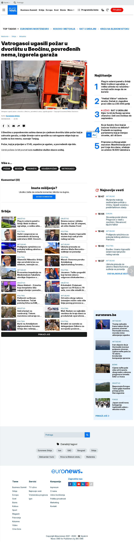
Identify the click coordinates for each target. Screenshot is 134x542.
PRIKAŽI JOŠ (103, 416)
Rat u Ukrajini (87, 29)
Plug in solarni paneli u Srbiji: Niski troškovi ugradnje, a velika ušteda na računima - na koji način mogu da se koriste (29, 223)
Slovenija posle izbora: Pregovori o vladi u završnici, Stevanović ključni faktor (116, 221)
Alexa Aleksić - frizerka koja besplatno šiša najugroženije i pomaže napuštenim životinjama (29, 287)
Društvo (21, 219)
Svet (56, 10)
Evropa (49, 10)
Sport (14, 510)
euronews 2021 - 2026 (66, 536)
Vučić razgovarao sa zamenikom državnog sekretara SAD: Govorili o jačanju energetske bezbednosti (29, 236)
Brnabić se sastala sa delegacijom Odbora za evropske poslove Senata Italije (72, 326)
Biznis (63, 10)
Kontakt (53, 506)
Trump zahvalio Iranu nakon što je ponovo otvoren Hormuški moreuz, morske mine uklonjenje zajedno (121, 329)
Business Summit (29, 10)
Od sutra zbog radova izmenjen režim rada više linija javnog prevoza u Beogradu (73, 300)
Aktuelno (22, 36)
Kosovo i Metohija (64, 29)
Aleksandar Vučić (46, 457)
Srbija (41, 10)
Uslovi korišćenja (57, 495)
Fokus (115, 399)
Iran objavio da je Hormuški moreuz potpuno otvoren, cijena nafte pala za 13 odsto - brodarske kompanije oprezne (121, 351)
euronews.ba (106, 315)
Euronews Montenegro (34, 29)
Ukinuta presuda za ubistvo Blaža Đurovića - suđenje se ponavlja (73, 249)
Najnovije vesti (35, 491)
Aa (89, 135)
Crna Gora (16, 529)
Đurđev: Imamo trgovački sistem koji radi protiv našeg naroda (73, 236)
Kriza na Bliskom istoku (114, 29)
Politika (21, 231)
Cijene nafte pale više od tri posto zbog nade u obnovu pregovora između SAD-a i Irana (121, 372)
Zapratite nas (76, 479)
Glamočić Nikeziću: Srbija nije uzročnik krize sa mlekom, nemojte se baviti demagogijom (29, 262)
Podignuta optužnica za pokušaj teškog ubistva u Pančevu (29, 249)
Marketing (54, 502)
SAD (69, 450)
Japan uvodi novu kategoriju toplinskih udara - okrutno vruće (120, 406)
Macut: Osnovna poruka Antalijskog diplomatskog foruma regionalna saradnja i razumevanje (72, 262)
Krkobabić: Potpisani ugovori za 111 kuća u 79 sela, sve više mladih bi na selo (72, 287)
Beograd (81, 450)
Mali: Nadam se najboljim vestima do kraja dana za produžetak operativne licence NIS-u (73, 313)
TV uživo (33, 487)
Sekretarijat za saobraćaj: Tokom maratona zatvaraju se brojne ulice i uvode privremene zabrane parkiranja (28, 313)
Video (15, 525)
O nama (53, 491)
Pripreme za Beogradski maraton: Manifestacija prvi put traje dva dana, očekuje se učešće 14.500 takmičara (115, 146)
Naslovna (4, 36)
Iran (59, 450)
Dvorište (32, 169)
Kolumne (16, 521)
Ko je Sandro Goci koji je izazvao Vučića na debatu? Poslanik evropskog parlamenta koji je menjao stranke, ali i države (115, 130)
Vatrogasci (68, 169)
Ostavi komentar (44, 197)
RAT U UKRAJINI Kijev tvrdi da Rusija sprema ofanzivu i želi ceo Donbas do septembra (116, 114)
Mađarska (90, 457)
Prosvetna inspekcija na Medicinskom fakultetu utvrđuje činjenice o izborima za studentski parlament (29, 275)
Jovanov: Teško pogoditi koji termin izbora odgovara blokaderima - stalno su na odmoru (73, 275)
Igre (30, 499)
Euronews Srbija (13, 116)
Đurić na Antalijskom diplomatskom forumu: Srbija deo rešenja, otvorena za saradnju (28, 326)
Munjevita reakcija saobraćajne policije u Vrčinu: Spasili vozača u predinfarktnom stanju (117, 204)
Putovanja (16, 518)
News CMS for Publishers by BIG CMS (67, 539)
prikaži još (44, 334)
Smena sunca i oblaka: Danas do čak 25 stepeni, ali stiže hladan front (73, 223)
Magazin (16, 514)
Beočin (18, 169)
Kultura (15, 506)
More (71, 10)
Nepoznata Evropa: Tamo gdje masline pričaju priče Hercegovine (121, 389)
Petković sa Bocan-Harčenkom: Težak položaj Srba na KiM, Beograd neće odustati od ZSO (28, 300)
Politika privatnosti (58, 499)
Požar (6, 169)
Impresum (54, 487)
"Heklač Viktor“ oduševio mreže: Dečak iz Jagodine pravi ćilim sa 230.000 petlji (115, 101)
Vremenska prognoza (38, 495)
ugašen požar (49, 169)
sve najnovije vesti (119, 274)
